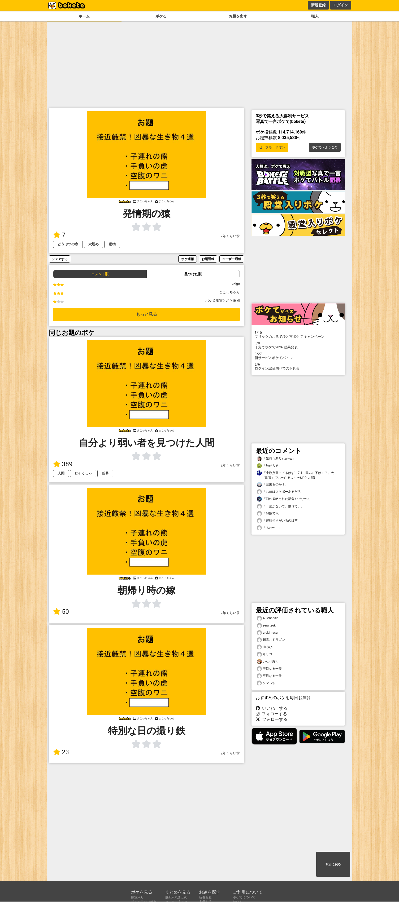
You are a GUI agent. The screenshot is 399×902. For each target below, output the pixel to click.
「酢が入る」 (269, 465)
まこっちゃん (229, 292)
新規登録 (318, 5)
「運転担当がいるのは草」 (279, 520)
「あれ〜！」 (269, 527)
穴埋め (93, 244)
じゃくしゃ (83, 473)
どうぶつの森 (68, 244)
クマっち (266, 683)
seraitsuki (266, 625)
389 (62, 464)
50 (61, 611)
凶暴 (105, 473)
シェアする (60, 259)
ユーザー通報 (231, 259)
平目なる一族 (269, 668)
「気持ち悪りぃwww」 (276, 458)
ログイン (340, 5)
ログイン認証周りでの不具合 (298, 366)
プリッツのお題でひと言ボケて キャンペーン (298, 335)
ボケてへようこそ (324, 147)
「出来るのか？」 (272, 484)
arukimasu (267, 632)
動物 (112, 244)
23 (61, 752)
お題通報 (208, 259)
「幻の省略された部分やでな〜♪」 (284, 498)
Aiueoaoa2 (267, 618)
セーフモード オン (272, 147)
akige (236, 284)
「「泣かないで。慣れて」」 (280, 506)
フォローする (271, 713)
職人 (315, 16)
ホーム (84, 16)
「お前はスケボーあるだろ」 (280, 491)
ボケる (161, 16)
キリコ (264, 654)
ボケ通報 (187, 259)
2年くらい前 (230, 236)
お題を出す (238, 16)
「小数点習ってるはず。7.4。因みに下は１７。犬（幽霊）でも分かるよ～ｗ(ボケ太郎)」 (295, 474)
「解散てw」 (269, 513)
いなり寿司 (268, 661)
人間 (61, 473)
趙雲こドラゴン (271, 639)
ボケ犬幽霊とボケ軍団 (222, 301)
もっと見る (146, 314)
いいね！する (272, 708)
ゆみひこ (266, 647)
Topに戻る (333, 864)
